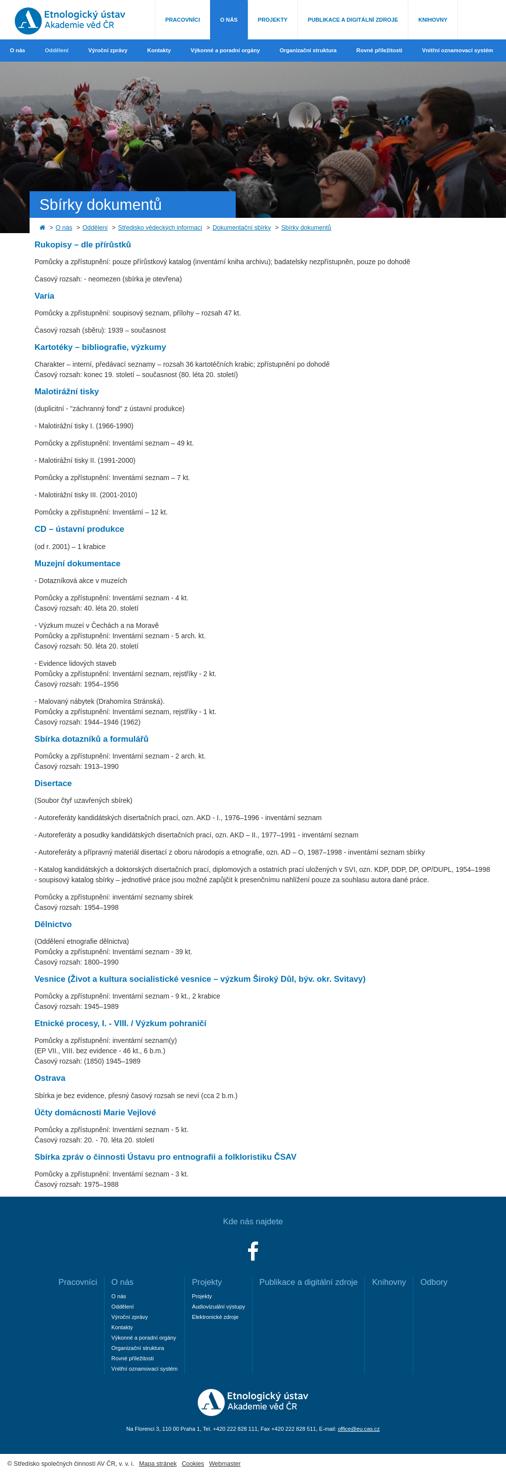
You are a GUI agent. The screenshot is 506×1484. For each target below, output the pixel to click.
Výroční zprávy (108, 50)
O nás (228, 20)
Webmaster (225, 1463)
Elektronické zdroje (215, 1317)
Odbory (433, 1282)
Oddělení (57, 50)
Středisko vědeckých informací (160, 227)
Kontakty (159, 50)
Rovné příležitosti (379, 50)
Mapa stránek (158, 1463)
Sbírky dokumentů (306, 227)
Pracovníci (182, 20)
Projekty (273, 20)
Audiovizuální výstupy (218, 1307)
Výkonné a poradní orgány (225, 50)
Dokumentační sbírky (242, 227)
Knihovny (432, 20)
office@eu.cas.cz (359, 1429)
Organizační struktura (308, 50)
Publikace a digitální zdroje (353, 20)
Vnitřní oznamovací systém (457, 50)
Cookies (192, 1463)
